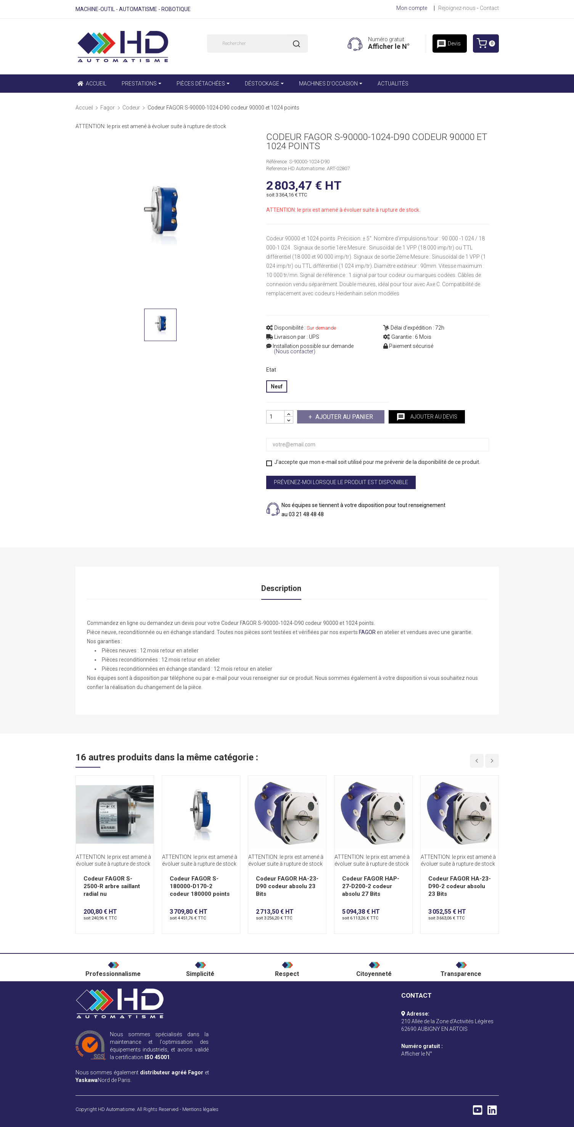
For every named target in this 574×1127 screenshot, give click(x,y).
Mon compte (411, 8)
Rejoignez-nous (457, 8)
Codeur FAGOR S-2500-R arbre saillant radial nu (112, 886)
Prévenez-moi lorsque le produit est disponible (341, 482)
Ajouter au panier (343, 416)
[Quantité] (275, 416)
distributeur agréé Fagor (171, 1072)
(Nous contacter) (294, 351)
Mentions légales (200, 1109)
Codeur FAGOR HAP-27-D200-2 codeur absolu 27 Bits (370, 886)
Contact (489, 8)
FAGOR (367, 632)
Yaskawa (87, 1080)
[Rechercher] (257, 43)
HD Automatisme (116, 1109)
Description (281, 588)
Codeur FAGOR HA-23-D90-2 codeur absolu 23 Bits (459, 886)
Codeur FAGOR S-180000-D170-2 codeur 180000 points (200, 886)
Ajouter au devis (426, 417)
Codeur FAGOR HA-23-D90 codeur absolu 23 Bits (287, 886)
